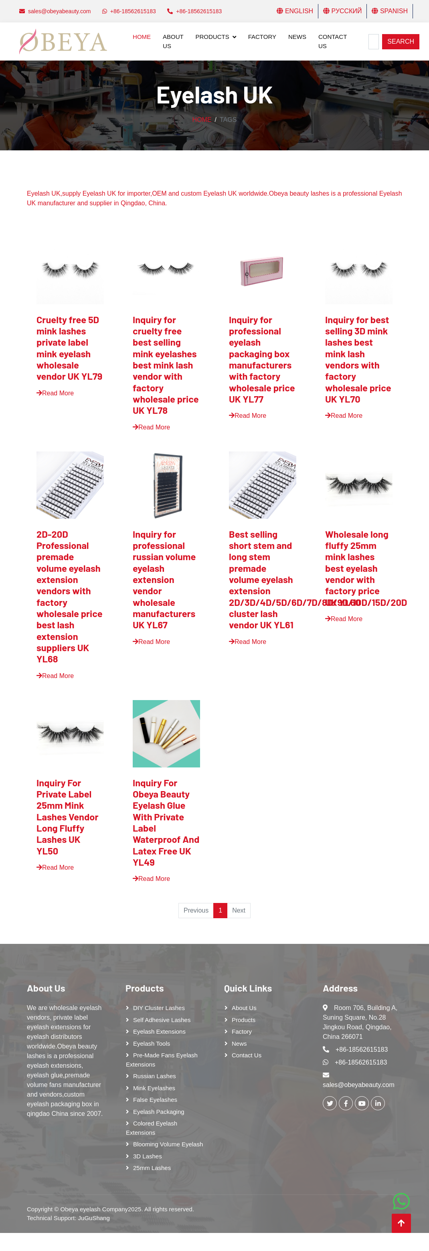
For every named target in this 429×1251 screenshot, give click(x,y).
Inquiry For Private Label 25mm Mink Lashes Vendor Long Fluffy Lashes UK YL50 (67, 816)
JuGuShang (94, 1218)
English (295, 11)
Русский (342, 11)
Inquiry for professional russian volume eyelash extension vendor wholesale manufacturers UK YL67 (164, 579)
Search (400, 41)
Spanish (390, 11)
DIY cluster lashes (159, 1007)
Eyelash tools (151, 1043)
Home (142, 36)
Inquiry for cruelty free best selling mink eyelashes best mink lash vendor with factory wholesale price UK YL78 (166, 365)
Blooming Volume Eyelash (168, 1144)
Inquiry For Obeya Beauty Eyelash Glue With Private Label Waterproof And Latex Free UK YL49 (166, 822)
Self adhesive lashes (161, 1019)
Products (212, 36)
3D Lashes (147, 1156)
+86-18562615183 (362, 1049)
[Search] (373, 41)
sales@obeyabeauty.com (359, 1084)
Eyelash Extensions (159, 1031)
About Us (173, 41)
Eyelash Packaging (158, 1111)
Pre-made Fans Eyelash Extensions (162, 1060)
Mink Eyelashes (154, 1088)
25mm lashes (152, 1167)
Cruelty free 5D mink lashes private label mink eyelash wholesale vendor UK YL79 (69, 348)
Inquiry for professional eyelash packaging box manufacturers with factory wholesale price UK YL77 (262, 359)
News (297, 36)
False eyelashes (155, 1099)
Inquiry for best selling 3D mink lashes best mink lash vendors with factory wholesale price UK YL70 (358, 359)
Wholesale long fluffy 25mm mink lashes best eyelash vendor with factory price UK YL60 (357, 568)
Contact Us (332, 41)
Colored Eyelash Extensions (151, 1128)
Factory (262, 36)
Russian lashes (154, 1076)
